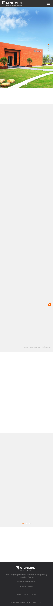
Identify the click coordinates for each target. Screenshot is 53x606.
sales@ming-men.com (28, 581)
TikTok (26, 594)
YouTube (33, 594)
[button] (48, 44)
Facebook (18, 594)
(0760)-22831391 (27, 586)
